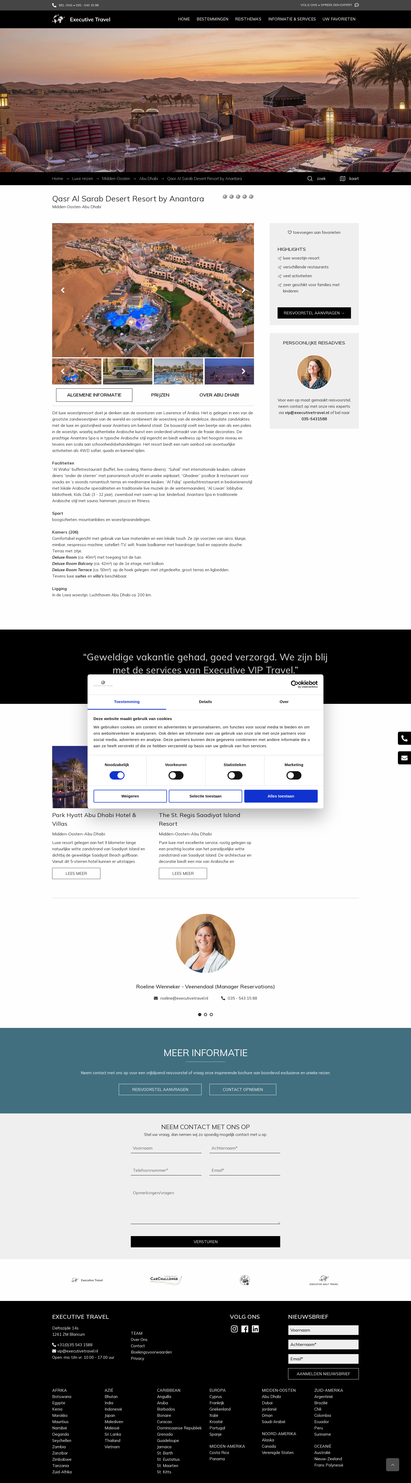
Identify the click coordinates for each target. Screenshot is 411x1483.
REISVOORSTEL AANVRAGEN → (314, 312)
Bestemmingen (212, 18)
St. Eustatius (168, 1459)
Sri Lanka (113, 1434)
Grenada (165, 1434)
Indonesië (113, 1409)
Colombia (322, 1415)
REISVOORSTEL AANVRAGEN (160, 1089)
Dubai (267, 1402)
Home (184, 18)
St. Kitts (164, 1471)
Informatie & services (292, 18)
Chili (317, 1409)
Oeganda (60, 1434)
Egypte (58, 1402)
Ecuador (321, 1421)
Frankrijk (216, 1402)
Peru (318, 1427)
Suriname (322, 1434)
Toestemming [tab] (127, 701)
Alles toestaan (281, 796)
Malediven (114, 1421)
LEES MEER (76, 873)
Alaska (268, 1439)
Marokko (60, 1415)
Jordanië (269, 1409)
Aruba (162, 1402)
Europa (217, 1390)
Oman (267, 1415)
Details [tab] (205, 701)
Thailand (112, 1440)
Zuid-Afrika (62, 1471)
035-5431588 (314, 418)
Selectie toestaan (206, 796)
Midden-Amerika (227, 1446)
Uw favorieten (339, 18)
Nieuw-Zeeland (328, 1458)
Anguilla (164, 1396)
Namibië (59, 1427)
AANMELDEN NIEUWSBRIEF (323, 1373)
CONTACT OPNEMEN (243, 1089)
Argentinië (323, 1396)
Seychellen (61, 1440)
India (109, 1402)
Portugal (217, 1427)
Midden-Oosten (279, 1390)
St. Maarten (167, 1465)
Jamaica (164, 1446)
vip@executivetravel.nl (307, 412)
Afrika (59, 1390)
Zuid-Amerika (328, 1390)
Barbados (166, 1409)
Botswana (61, 1396)
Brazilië (321, 1402)
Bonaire (164, 1415)
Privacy (137, 1358)
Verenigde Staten (278, 1452)
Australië (322, 1452)
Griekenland (220, 1409)
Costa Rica (219, 1452)
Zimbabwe (62, 1459)
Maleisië (112, 1427)
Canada (269, 1446)
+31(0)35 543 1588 (75, 1344)
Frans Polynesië (328, 1465)
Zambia (59, 1446)
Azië (109, 1390)
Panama (217, 1458)
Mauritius (60, 1421)
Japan (110, 1415)
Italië (213, 1415)
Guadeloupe (168, 1440)
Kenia (57, 1409)
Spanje (215, 1434)
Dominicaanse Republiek (179, 1427)
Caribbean (168, 1390)
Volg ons (309, 5)
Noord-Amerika (279, 1433)
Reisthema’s (248, 18)
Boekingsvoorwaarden (151, 1352)
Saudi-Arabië (273, 1421)
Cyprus (215, 1396)
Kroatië (216, 1421)
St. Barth (165, 1453)
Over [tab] (284, 701)
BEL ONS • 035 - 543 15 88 (75, 5)
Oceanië (322, 1446)
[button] (199, 1014)
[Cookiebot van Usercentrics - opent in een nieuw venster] (295, 684)
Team (136, 1333)
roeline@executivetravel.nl (181, 998)
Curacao (164, 1421)
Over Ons (139, 1339)
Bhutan (111, 1396)
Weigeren (130, 796)
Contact (138, 1345)
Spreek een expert (340, 5)
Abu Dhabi (271, 1396)
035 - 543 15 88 (239, 998)
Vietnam (112, 1446)
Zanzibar (60, 1453)
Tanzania (60, 1465)
